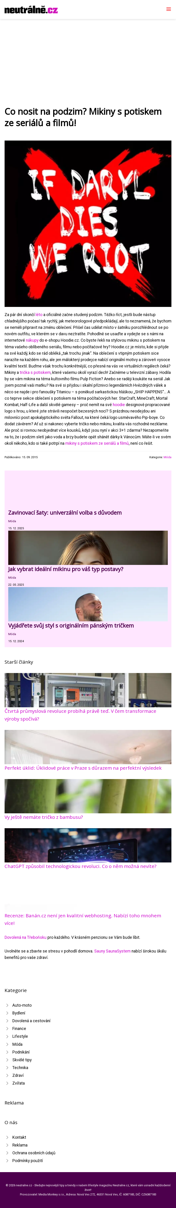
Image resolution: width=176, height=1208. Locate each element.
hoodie (119, 404)
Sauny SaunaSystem (112, 951)
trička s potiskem (35, 372)
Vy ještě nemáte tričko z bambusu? (44, 817)
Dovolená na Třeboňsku (26, 937)
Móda (167, 457)
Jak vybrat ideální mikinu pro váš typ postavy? (65, 569)
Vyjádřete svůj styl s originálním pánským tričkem (71, 625)
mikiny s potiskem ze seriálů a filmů (97, 443)
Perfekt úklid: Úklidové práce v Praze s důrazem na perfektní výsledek (83, 768)
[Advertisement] (88, 53)
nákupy (32, 340)
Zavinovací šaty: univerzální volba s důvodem (65, 512)
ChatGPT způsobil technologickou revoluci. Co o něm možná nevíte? (81, 866)
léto (39, 314)
